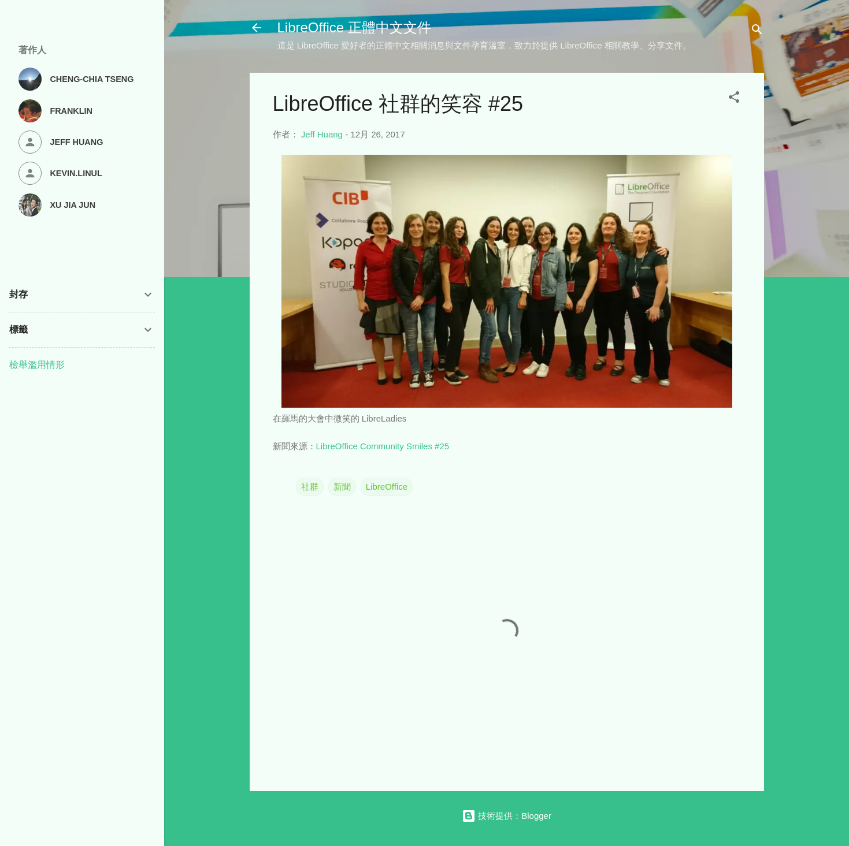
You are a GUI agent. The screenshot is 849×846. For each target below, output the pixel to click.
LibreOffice (386, 486)
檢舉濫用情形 (37, 365)
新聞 (342, 486)
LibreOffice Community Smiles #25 (383, 446)
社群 (309, 486)
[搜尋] (757, 31)
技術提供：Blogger (506, 816)
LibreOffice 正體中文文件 (354, 27)
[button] (734, 99)
